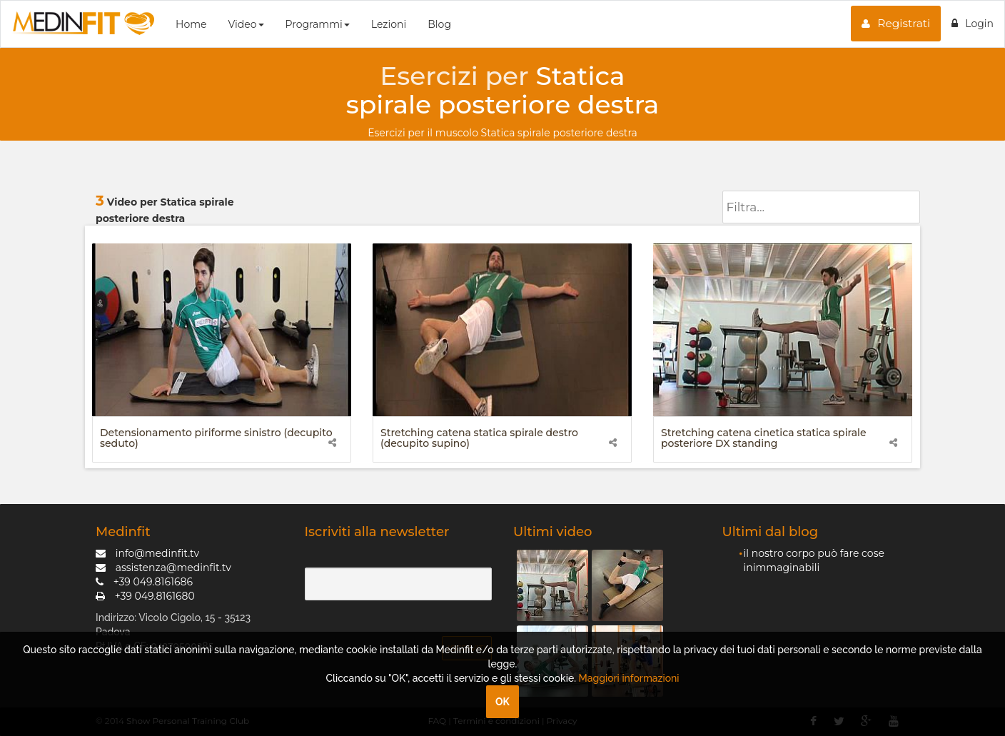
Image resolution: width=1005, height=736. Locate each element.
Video (245, 24)
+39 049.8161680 (145, 596)
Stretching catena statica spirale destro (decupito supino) (479, 438)
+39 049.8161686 (144, 581)
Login (972, 23)
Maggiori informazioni (629, 678)
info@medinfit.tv (147, 553)
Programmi (318, 24)
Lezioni (388, 24)
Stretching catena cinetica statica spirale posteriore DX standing (764, 438)
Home (191, 24)
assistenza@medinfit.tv (163, 567)
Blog (439, 24)
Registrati (896, 23)
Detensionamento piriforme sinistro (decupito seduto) (216, 438)
